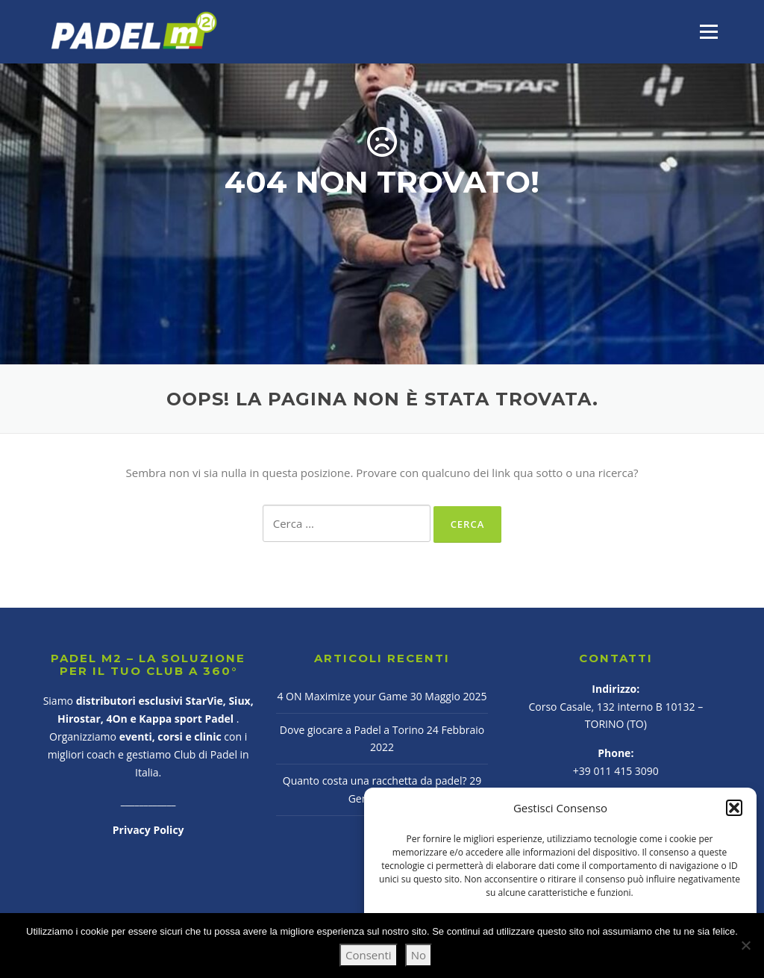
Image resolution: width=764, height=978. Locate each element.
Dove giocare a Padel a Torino (352, 730)
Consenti (368, 954)
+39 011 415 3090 (616, 771)
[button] (734, 807)
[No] (745, 945)
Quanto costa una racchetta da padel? (375, 780)
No (418, 954)
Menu (708, 31)
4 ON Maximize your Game (342, 696)
